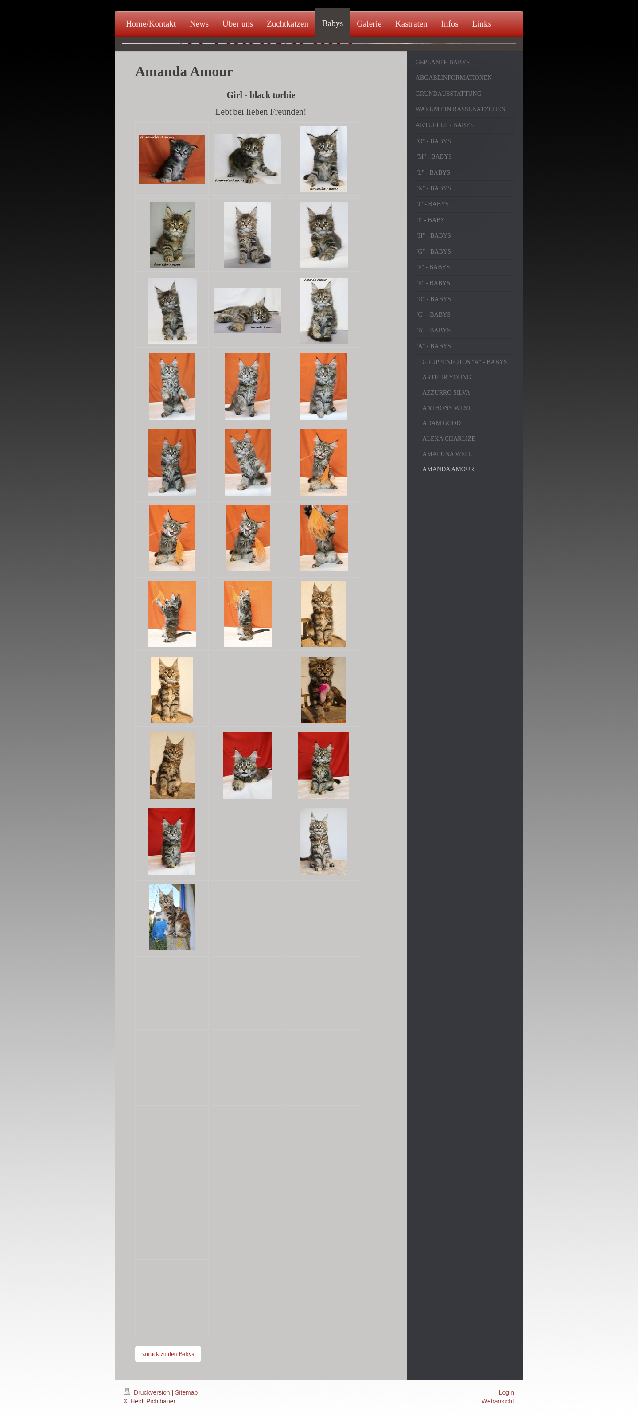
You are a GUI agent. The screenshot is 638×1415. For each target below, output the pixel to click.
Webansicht (498, 1401)
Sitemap (186, 1392)
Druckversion (147, 1392)
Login (506, 1392)
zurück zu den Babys (168, 1354)
